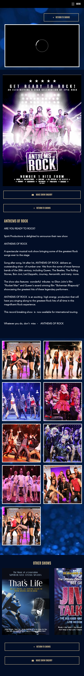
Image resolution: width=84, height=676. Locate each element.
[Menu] (42, 4)
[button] (73, 4)
